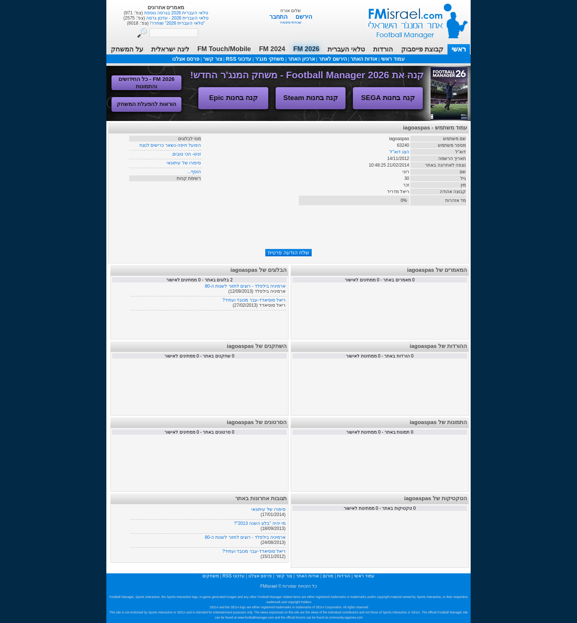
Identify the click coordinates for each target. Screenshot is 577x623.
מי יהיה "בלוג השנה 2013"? (260, 523)
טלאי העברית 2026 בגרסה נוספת (175, 12)
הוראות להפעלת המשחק (146, 104)
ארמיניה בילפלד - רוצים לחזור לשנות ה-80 (245, 286)
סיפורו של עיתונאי (184, 162)
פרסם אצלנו (185, 59)
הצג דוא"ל (399, 151)
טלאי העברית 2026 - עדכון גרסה (177, 18)
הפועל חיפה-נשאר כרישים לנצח (170, 145)
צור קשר (212, 59)
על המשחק (127, 49)
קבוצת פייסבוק (422, 49)
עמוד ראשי (413, 18)
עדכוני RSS (238, 59)
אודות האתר (363, 59)
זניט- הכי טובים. (186, 154)
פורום (328, 575)
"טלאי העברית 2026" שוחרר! (177, 23)
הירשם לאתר (333, 59)
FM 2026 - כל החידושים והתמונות (146, 82)
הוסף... (194, 171)
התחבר (279, 17)
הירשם (303, 17)
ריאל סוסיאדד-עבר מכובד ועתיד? (254, 300)
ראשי (459, 49)
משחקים (210, 575)
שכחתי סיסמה (291, 22)
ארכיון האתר (301, 59)
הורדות (383, 49)
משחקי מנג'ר (269, 59)
